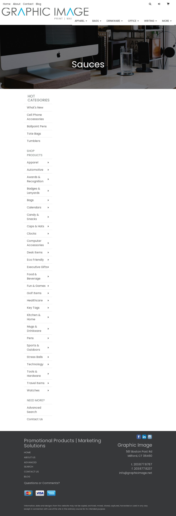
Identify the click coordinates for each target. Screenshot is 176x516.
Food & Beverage (33, 276)
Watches (33, 390)
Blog (38, 4)
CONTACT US (31, 471)
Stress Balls (35, 357)
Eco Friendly (35, 260)
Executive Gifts (37, 267)
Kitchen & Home (33, 317)
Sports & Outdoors (33, 347)
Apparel (81, 23)
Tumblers (33, 141)
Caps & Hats (35, 226)
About (16, 4)
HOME (27, 452)
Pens (30, 338)
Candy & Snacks (33, 217)
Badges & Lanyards (33, 191)
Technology (35, 364)
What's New (35, 107)
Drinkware (115, 23)
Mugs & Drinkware (34, 329)
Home (6, 4)
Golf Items (34, 293)
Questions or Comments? (42, 483)
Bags (96, 23)
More (167, 23)
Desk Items (35, 252)
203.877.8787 (143, 464)
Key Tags (33, 308)
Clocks (31, 234)
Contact (28, 4)
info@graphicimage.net (135, 473)
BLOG (27, 476)
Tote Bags (34, 134)
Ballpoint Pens (37, 126)
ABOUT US (29, 457)
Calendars (34, 207)
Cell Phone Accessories (35, 117)
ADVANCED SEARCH (30, 464)
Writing (150, 23)
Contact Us (35, 419)
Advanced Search (34, 410)
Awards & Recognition (35, 179)
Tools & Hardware (34, 373)
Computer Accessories (35, 243)
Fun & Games (36, 286)
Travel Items (35, 383)
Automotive (35, 170)
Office (133, 23)
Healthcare (35, 300)
